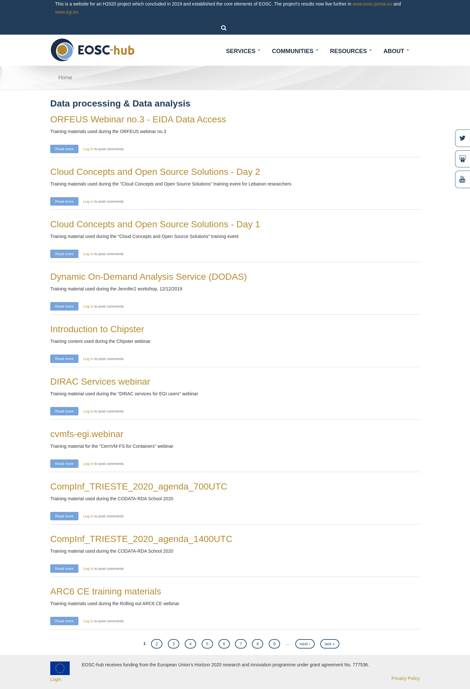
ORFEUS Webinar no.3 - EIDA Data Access (138, 119)
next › (305, 643)
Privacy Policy (406, 678)
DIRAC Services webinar (100, 382)
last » (330, 643)
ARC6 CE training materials (105, 591)
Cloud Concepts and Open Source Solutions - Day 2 (155, 172)
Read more (66, 148)
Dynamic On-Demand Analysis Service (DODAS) (148, 277)
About (396, 51)
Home (65, 77)
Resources (351, 51)
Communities (295, 51)
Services (243, 51)
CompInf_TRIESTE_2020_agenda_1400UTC (141, 539)
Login (55, 679)
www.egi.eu (66, 12)
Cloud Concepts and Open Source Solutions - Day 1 (155, 224)
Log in (88, 149)
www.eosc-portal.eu (372, 3)
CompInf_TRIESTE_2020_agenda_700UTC (138, 486)
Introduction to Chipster (97, 329)
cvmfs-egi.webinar (86, 434)
